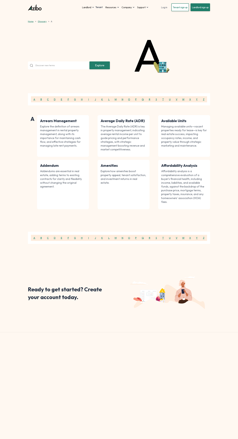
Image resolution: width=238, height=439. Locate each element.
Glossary (42, 21)
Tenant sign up (180, 7)
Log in (164, 7)
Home (31, 21)
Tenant (99, 7)
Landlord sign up (200, 7)
